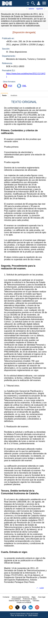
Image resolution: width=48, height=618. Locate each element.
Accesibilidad (16, 599)
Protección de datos (29, 599)
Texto (4, 95)
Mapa (33, 597)
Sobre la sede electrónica (20, 597)
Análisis (13, 95)
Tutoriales (36, 601)
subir (41, 588)
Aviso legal (41, 597)
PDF (10, 86)
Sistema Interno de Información (19, 601)
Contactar (6, 597)
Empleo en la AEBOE (24, 602)
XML (24, 86)
